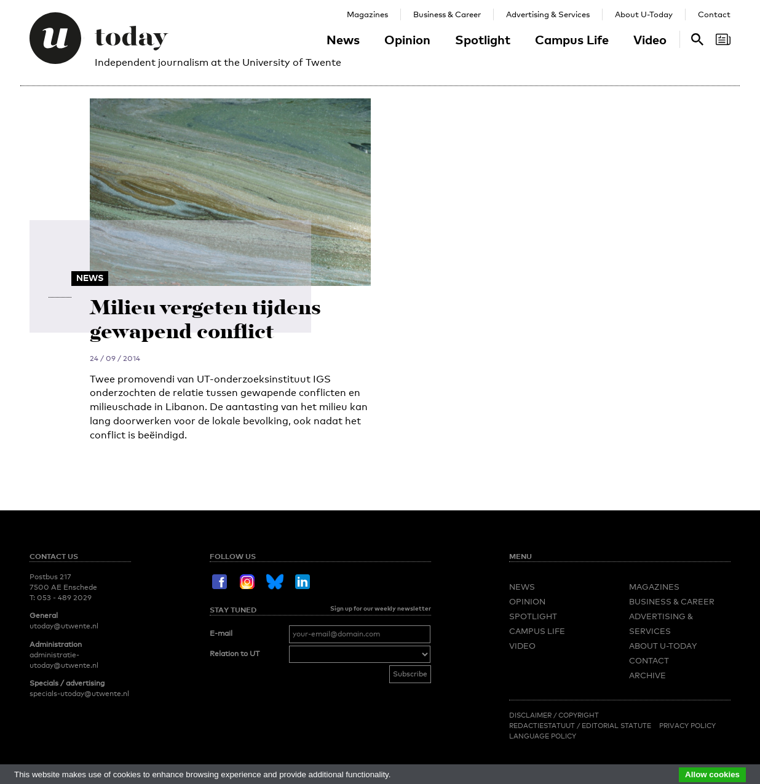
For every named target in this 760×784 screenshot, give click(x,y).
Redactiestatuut (543, 725)
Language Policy (542, 736)
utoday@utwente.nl (64, 626)
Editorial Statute (616, 725)
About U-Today (644, 14)
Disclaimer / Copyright (554, 715)
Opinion (407, 39)
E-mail (221, 633)
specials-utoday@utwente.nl (79, 693)
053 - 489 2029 (64, 597)
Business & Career (447, 14)
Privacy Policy (687, 725)
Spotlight (482, 39)
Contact (714, 14)
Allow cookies (712, 774)
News (343, 39)
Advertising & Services (548, 14)
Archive (647, 675)
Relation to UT (234, 653)
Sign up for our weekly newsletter (380, 608)
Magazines (367, 14)
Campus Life (572, 39)
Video (650, 39)
